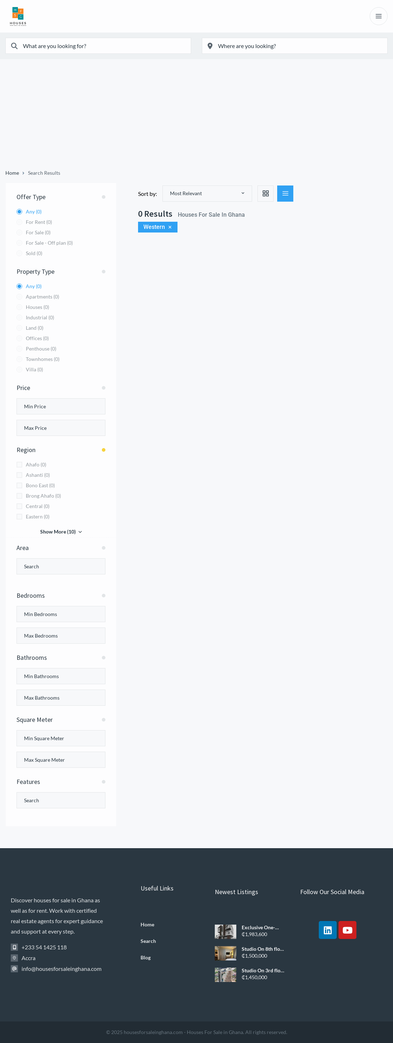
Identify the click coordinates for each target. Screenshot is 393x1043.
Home (12, 172)
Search (148, 941)
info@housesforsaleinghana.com (61, 968)
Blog (146, 957)
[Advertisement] (196, 116)
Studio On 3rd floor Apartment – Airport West (263, 970)
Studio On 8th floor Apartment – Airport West (263, 949)
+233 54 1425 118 (44, 947)
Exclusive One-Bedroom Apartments (258, 927)
